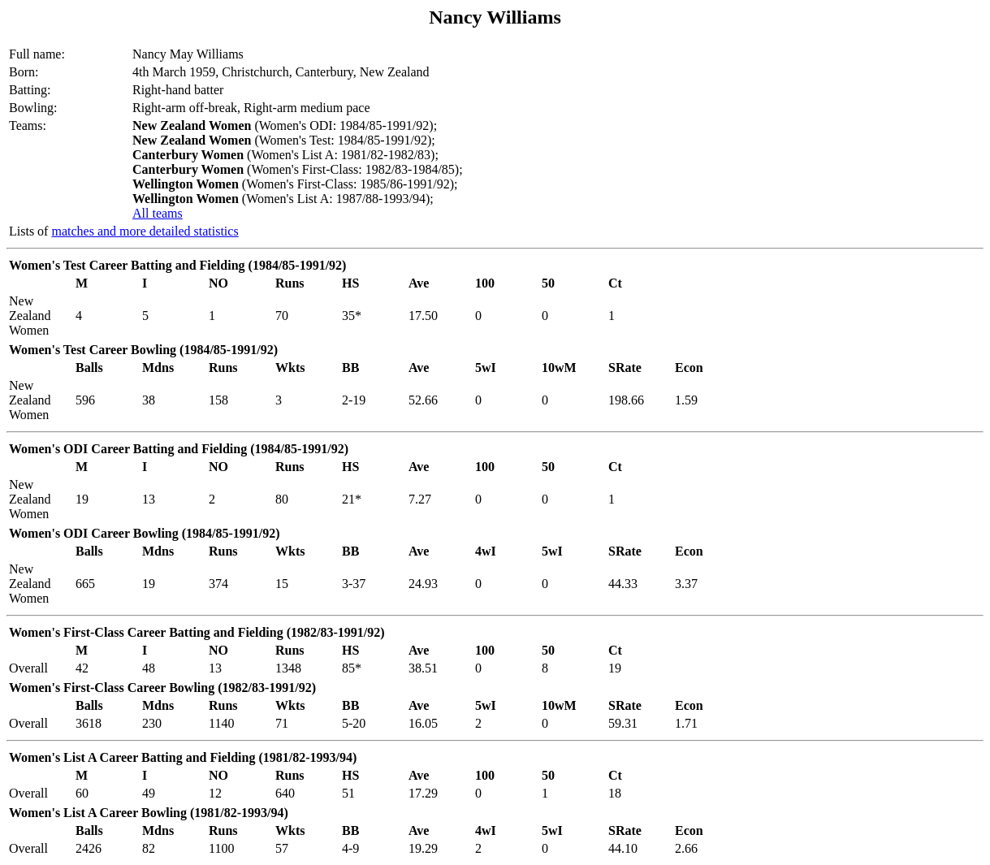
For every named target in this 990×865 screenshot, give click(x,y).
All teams (157, 213)
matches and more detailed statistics (144, 231)
